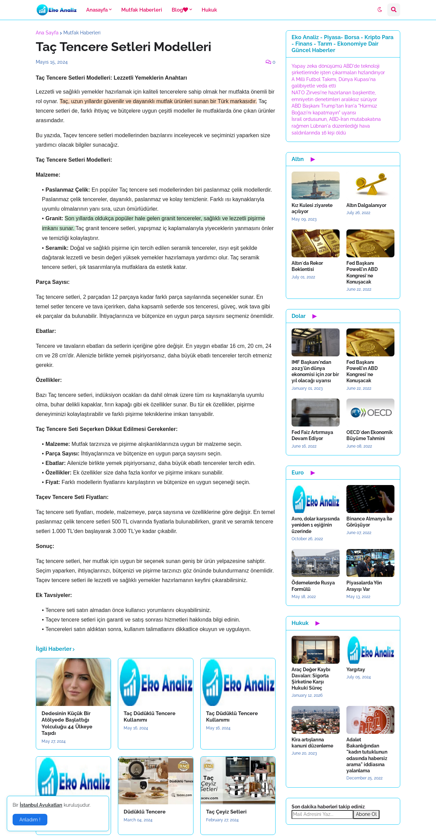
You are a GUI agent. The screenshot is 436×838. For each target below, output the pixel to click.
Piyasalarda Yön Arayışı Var (364, 586)
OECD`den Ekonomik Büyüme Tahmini (369, 435)
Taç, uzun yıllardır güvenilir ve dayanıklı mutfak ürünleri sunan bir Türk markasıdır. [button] (158, 101)
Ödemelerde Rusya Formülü (313, 586)
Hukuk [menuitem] (209, 10)
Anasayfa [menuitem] (97, 10)
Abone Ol (366, 814)
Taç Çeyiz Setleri (226, 812)
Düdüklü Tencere (145, 812)
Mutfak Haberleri (81, 32)
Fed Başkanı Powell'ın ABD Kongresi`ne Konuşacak (362, 272)
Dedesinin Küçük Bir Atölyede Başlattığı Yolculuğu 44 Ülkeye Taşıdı (67, 723)
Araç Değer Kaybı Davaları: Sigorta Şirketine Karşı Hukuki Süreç (311, 679)
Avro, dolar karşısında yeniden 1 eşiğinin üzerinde (316, 525)
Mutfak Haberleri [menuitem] (141, 10)
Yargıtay (355, 669)
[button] (379, 9)
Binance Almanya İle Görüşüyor (369, 522)
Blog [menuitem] (180, 10)
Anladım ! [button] (30, 819)
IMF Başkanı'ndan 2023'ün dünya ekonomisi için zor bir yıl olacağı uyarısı (315, 371)
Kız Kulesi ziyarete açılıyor (312, 208)
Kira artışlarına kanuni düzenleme (312, 742)
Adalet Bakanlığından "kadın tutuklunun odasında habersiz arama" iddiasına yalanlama (366, 755)
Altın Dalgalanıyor (366, 205)
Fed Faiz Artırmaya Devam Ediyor (312, 435)
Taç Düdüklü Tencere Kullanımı (149, 716)
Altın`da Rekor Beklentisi (307, 266)
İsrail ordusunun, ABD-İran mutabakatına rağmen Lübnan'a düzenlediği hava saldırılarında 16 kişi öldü (336, 125)
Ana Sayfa (47, 32)
